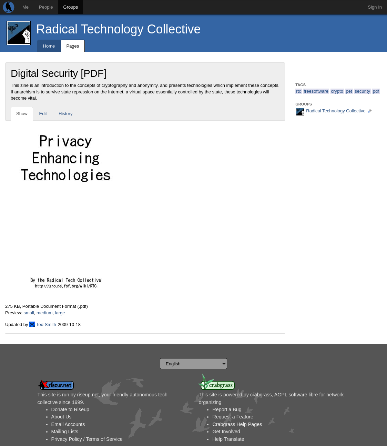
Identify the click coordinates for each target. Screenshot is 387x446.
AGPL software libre (296, 394)
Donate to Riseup (70, 409)
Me (25, 7)
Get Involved (226, 431)
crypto (337, 91)
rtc (298, 91)
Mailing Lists (65, 431)
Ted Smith (46, 324)
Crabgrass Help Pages (237, 424)
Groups (70, 7)
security (362, 91)
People (46, 7)
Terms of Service (104, 439)
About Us (61, 416)
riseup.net (88, 394)
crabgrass (261, 394)
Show (22, 113)
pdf (376, 91)
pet (349, 91)
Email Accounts (68, 424)
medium (44, 312)
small (28, 312)
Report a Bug (226, 409)
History (65, 113)
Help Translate (228, 439)
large (60, 312)
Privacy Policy (66, 439)
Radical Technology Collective (118, 29)
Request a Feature (232, 416)
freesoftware (316, 91)
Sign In (375, 7)
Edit (43, 113)
